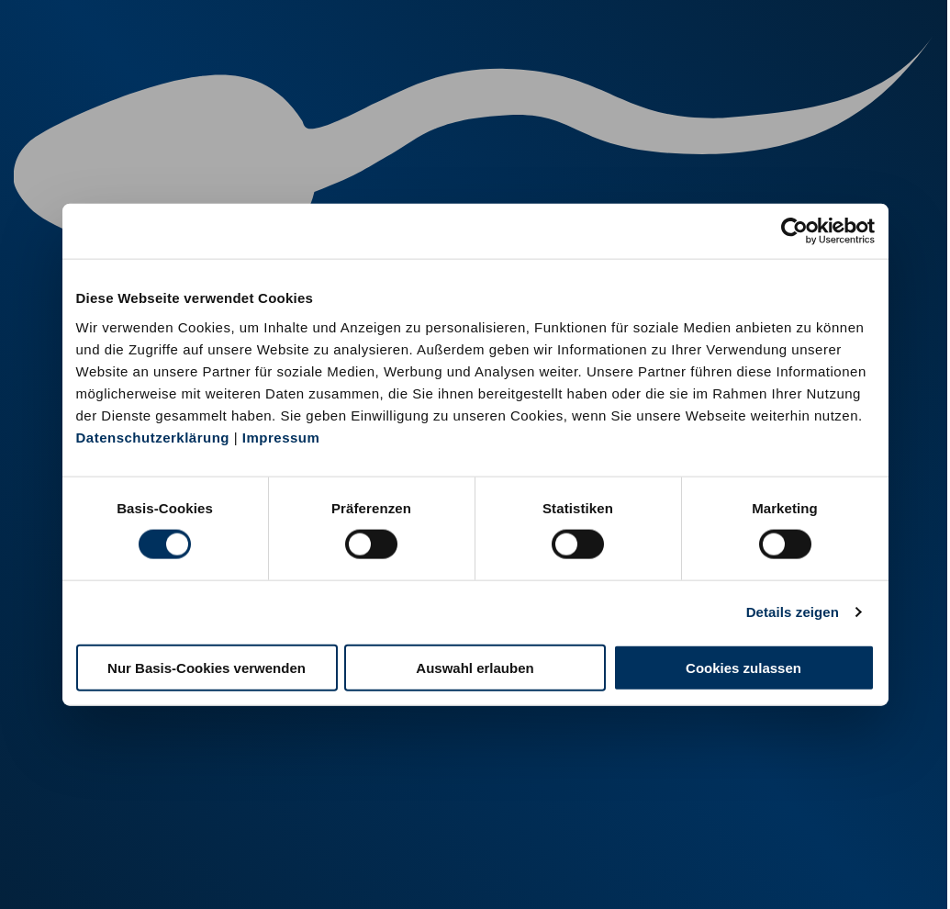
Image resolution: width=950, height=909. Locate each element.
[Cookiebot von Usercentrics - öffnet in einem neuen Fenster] (794, 231)
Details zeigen (792, 612)
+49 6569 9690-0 (579, 810)
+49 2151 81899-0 (359, 810)
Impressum (281, 436)
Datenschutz (211, 871)
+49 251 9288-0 (131, 787)
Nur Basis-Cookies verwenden (206, 667)
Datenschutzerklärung (153, 436)
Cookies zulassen (743, 667)
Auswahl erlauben (474, 667)
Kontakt (294, 871)
